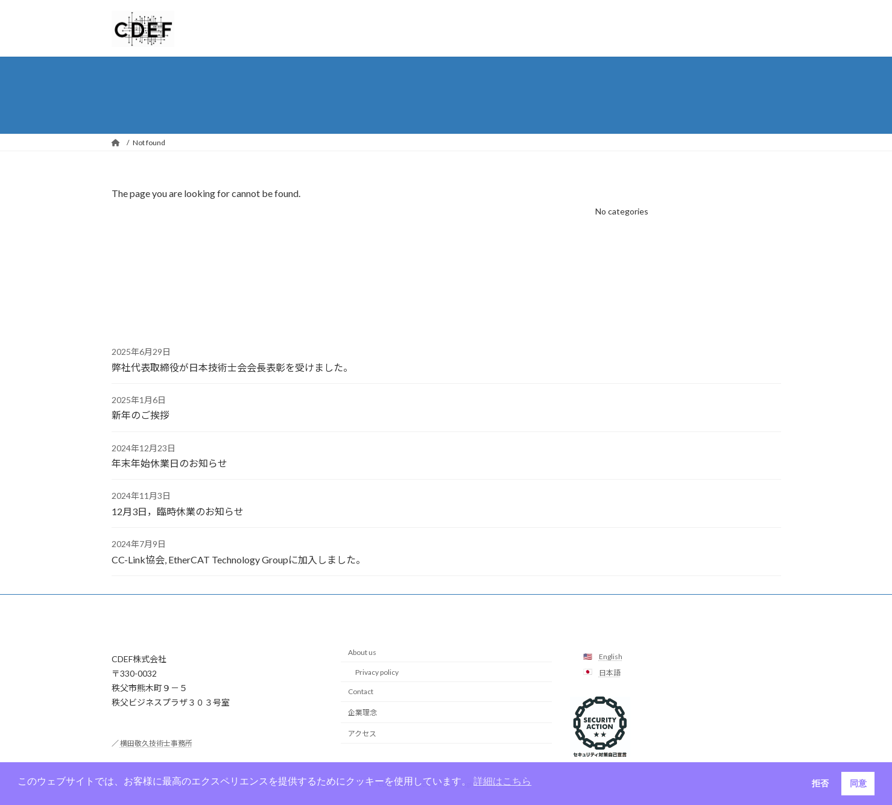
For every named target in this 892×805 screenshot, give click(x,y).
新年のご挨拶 (140, 415)
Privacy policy (377, 672)
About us (362, 652)
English (610, 656)
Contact (360, 691)
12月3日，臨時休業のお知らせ (178, 511)
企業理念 (362, 712)
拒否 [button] (820, 783)
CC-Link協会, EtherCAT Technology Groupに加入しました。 (238, 559)
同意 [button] (858, 783)
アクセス (362, 733)
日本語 (610, 672)
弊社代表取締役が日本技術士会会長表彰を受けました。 (232, 367)
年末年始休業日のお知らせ (169, 463)
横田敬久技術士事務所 (156, 743)
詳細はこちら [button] (502, 781)
